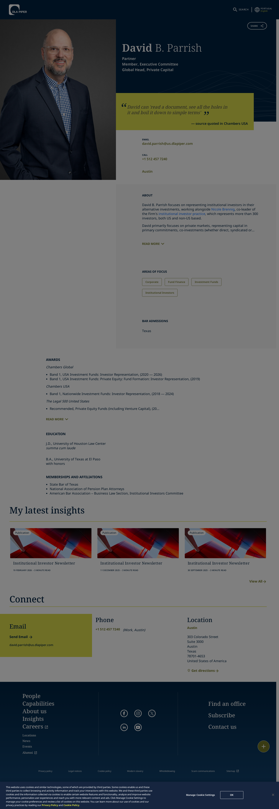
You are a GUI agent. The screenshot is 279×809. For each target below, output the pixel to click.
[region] (139, 795)
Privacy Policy (50, 805)
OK (231, 795)
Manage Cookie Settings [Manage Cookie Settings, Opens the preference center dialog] (200, 795)
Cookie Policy (71, 805)
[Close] (273, 795)
